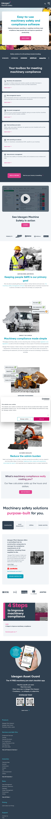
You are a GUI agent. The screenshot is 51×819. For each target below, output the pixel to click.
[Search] (45, 3)
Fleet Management (7, 784)
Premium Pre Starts (7, 739)
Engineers (4, 788)
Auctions (4, 764)
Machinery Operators (7, 786)
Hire (3, 769)
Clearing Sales (6, 762)
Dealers (4, 768)
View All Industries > (7, 776)
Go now (25, 225)
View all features (14, 175)
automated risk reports (9, 463)
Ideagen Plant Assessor (8, 723)
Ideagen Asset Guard (25, 676)
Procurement (5, 792)
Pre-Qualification (6, 741)
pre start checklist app (35, 681)
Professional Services (7, 735)
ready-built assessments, (39, 461)
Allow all (41, 419)
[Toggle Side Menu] (49, 3)
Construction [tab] (8, 525)
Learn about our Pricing (8, 805)
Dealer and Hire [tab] (43, 525)
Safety (4, 794)
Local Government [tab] (19, 525)
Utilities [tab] (31, 525)
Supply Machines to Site (8, 743)
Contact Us (5, 816)
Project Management (7, 790)
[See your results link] (25, 492)
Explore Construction (15, 576)
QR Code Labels (6, 746)
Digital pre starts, (28, 461)
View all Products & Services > (10, 749)
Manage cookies (25, 419)
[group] (25, 619)
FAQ (3, 817)
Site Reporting (5, 745)
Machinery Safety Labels (8, 727)
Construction (5, 766)
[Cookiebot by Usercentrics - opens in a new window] (43, 399)
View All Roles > (6, 797)
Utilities (4, 773)
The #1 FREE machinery (16, 681)
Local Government (7, 771)
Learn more (25, 710)
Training (4, 737)
